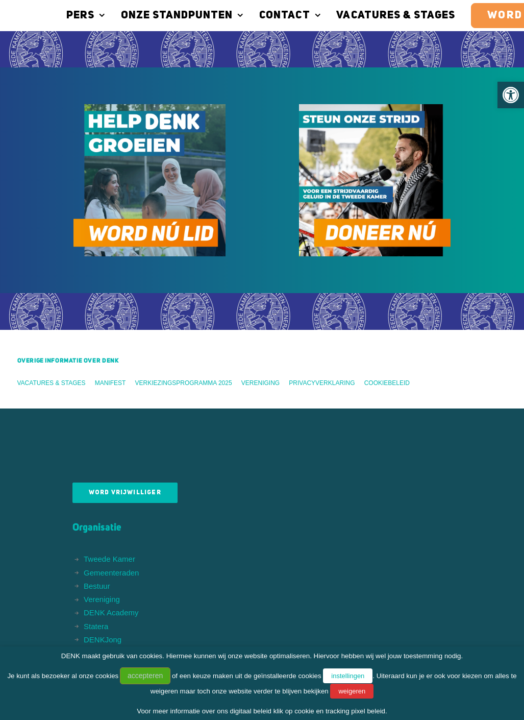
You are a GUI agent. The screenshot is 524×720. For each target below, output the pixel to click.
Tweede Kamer (109, 559)
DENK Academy (111, 612)
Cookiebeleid (387, 383)
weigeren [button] (351, 691)
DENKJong (102, 639)
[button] (510, 95)
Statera (96, 626)
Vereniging (260, 383)
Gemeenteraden (111, 572)
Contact (277, 15)
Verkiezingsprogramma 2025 (183, 383)
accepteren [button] (145, 675)
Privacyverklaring (322, 383)
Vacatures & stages (383, 15)
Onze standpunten (170, 15)
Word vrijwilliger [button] (125, 493)
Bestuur (97, 586)
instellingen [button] (347, 676)
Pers (73, 15)
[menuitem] (77, 15)
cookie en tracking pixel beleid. (340, 711)
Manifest (110, 383)
